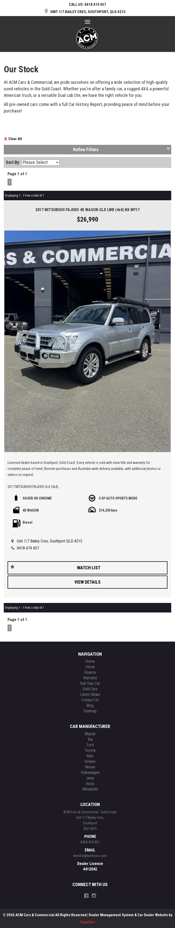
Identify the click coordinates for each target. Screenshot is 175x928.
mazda (90, 733)
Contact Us (90, 700)
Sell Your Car (90, 683)
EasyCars (87, 922)
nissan (90, 767)
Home (90, 661)
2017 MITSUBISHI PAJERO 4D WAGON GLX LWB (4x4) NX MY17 (87, 209)
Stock (90, 666)
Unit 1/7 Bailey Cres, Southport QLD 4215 (49, 541)
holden (90, 761)
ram (90, 756)
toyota (90, 750)
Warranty (90, 677)
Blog (90, 705)
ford (90, 745)
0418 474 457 (28, 548)
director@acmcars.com (90, 856)
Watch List (88, 567)
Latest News (90, 694)
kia (90, 739)
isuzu (90, 783)
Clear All (15, 139)
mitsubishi (90, 789)
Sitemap (90, 711)
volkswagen (90, 772)
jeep (90, 778)
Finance (90, 672)
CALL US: (87, 4)
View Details (87, 582)
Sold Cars (90, 689)
